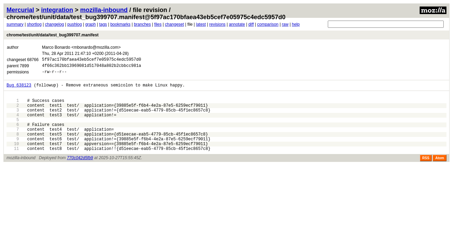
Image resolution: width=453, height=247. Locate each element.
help (296, 24)
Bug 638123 (19, 89)
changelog (54, 24)
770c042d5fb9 (80, 174)
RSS (426, 174)
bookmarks (120, 24)
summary (15, 24)
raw (285, 24)
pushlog (74, 24)
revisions (217, 24)
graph (90, 24)
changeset (174, 24)
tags (103, 24)
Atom (439, 174)
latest (201, 24)
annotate (237, 24)
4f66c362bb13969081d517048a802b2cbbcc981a (91, 67)
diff (251, 24)
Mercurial (20, 10)
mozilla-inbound (104, 10)
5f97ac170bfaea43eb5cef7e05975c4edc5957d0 (91, 60)
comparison (268, 24)
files (157, 24)
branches (142, 24)
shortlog (34, 24)
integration (57, 10)
